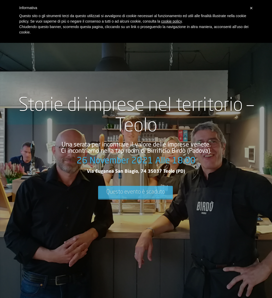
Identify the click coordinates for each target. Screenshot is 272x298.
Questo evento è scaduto (135, 192)
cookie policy (171, 21)
